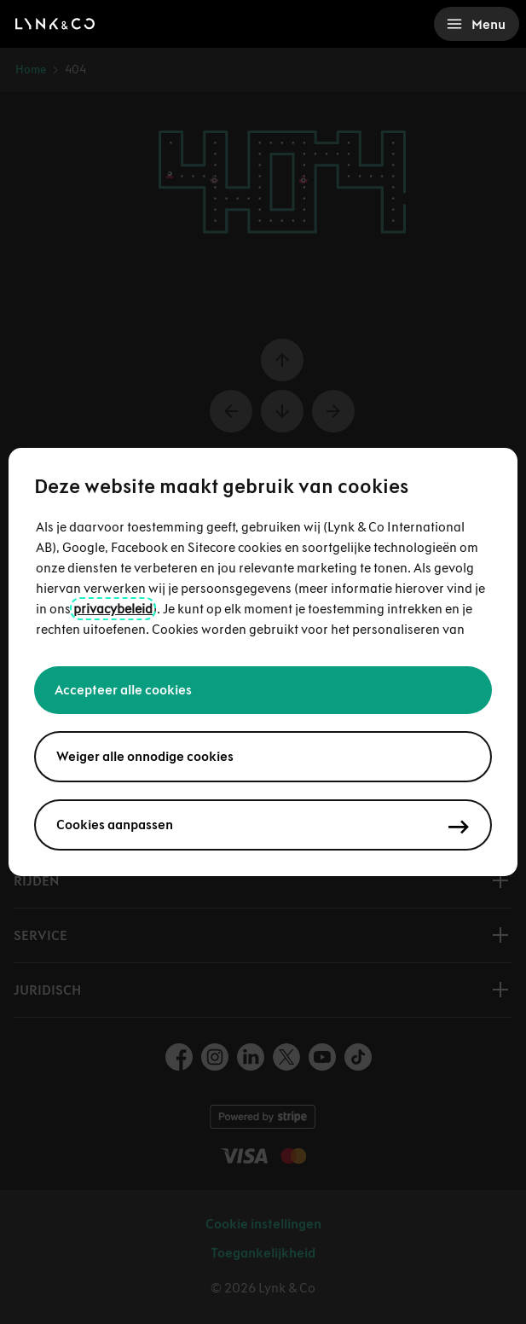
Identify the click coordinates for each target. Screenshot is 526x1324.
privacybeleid (113, 609)
